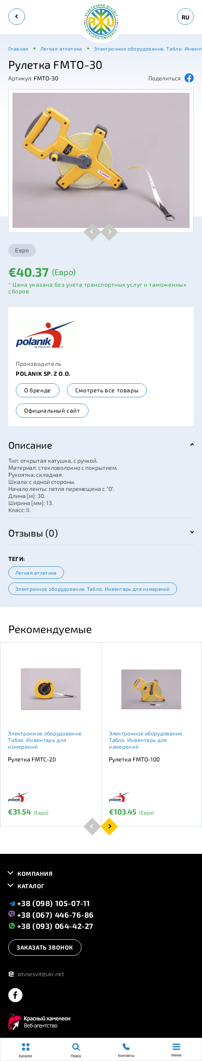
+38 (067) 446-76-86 (51, 914)
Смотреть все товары (106, 390)
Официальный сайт (52, 410)
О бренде (37, 390)
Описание (30, 445)
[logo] (101, 22)
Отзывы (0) (33, 533)
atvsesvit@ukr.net (36, 973)
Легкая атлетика (36, 572)
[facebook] (15, 995)
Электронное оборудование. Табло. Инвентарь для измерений (92, 589)
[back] (16, 16)
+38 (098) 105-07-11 (49, 903)
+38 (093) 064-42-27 (51, 925)
